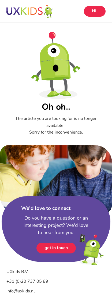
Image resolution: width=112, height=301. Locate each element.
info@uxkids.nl (20, 291)
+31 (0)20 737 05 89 (27, 281)
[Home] (43, 11)
